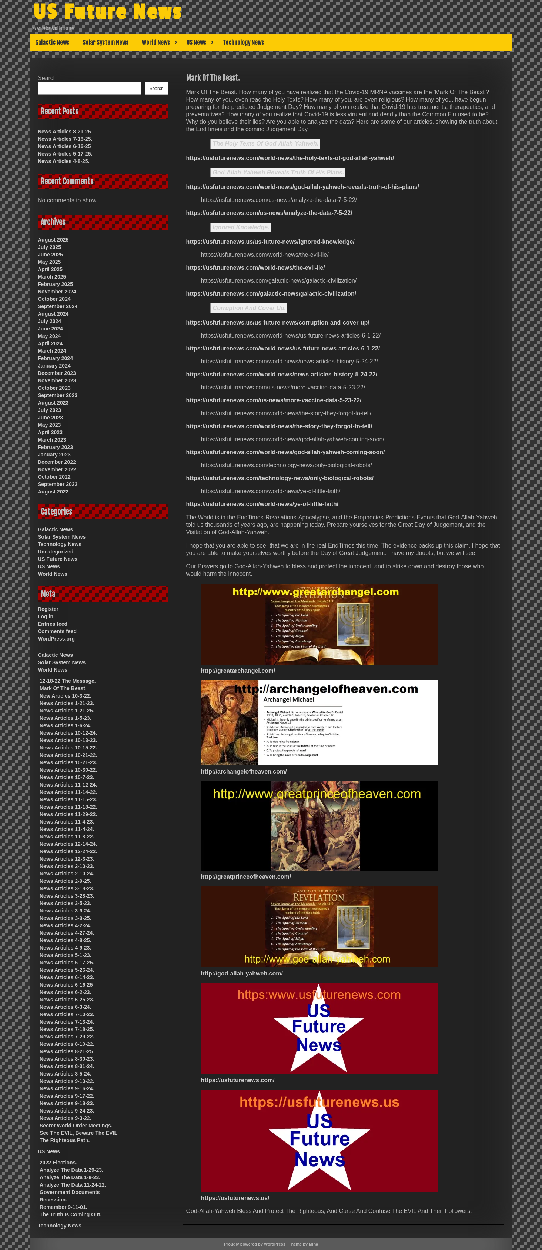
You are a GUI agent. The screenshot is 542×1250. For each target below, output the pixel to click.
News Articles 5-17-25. (65, 154)
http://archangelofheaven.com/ (244, 771)
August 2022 (53, 492)
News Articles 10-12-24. (68, 733)
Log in (45, 616)
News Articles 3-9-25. (65, 918)
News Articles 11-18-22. (68, 807)
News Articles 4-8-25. (64, 161)
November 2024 (57, 292)
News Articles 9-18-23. (67, 1103)
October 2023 (54, 388)
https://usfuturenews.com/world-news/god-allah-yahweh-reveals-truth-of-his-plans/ (302, 187)
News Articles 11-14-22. (68, 792)
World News (156, 42)
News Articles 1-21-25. (67, 711)
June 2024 (50, 329)
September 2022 (57, 484)
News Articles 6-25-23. (67, 1000)
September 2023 (57, 395)
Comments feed (57, 631)
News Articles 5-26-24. (67, 970)
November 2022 (57, 469)
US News (196, 42)
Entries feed (52, 624)
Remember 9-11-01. (63, 1207)
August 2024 (53, 314)
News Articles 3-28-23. (67, 896)
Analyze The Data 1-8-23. (70, 1177)
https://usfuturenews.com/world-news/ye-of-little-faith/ (262, 504)
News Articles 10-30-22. (68, 770)
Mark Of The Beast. (63, 688)
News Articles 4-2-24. (65, 925)
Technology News (243, 42)
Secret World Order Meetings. (76, 1125)
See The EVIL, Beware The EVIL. (79, 1133)
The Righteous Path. (65, 1140)
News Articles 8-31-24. (67, 1066)
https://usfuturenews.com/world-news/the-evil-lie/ (255, 268)
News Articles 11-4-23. (67, 822)
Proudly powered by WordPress (254, 1244)
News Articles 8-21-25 (64, 131)
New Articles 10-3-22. (65, 696)
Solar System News (105, 42)
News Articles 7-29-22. (67, 1037)
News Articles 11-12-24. (68, 785)
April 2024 (50, 343)
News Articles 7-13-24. (67, 1022)
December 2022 (57, 462)
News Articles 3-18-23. (67, 888)
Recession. (53, 1200)
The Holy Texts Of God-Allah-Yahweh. (266, 143)
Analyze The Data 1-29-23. (71, 1170)
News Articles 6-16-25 (64, 146)
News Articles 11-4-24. (67, 829)
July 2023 (49, 410)
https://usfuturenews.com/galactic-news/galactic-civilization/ (271, 293)
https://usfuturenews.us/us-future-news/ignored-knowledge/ (270, 242)
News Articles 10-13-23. (68, 740)
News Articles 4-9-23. (65, 948)
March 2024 (52, 351)
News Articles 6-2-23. (65, 992)
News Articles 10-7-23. (67, 777)
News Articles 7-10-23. (67, 1014)
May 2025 (49, 262)
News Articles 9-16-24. (67, 1088)
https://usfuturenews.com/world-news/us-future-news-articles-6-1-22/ (283, 348)
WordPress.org (56, 639)
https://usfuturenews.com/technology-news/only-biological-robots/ (280, 478)
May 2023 (49, 425)
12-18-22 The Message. (68, 681)
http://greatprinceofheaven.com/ (246, 877)
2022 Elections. (58, 1163)
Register (48, 609)
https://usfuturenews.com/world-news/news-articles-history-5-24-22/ (282, 374)
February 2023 (55, 447)
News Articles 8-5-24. (65, 1074)
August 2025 (53, 240)
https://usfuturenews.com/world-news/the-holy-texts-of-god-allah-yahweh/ (290, 158)
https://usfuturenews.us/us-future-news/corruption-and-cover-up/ (277, 322)
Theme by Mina (303, 1244)
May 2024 (49, 336)
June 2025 (50, 254)
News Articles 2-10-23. (67, 866)
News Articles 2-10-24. (67, 874)
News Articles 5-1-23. (65, 955)
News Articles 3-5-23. (65, 903)
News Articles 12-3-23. (67, 859)
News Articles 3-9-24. (65, 911)
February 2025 (55, 284)
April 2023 (50, 432)
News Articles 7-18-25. (65, 139)
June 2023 (50, 417)
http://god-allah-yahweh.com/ (242, 973)
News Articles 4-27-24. (67, 933)
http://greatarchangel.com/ (238, 671)
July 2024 (49, 321)
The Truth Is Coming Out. (70, 1214)
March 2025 (52, 277)
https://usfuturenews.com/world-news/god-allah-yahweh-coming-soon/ (285, 452)
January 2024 (54, 366)
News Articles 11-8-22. (67, 837)
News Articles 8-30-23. (67, 1059)
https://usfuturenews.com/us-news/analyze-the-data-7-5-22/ (269, 213)
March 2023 (52, 440)
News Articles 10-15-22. (68, 748)
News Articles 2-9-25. (65, 881)
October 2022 (54, 477)
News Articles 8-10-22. (67, 1044)
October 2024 (54, 299)
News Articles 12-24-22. (68, 851)
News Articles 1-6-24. (65, 725)
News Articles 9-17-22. (67, 1096)
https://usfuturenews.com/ (238, 1080)
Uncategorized (55, 552)
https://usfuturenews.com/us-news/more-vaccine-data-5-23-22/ (274, 400)
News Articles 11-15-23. (68, 799)
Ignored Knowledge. (241, 227)
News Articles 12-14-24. (68, 844)
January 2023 (54, 455)
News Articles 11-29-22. (68, 814)
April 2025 (50, 269)
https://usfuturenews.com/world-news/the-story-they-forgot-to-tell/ (279, 426)
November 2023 (57, 380)
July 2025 (49, 247)
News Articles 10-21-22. (68, 755)
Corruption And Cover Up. (249, 308)
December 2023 (57, 373)
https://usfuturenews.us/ (235, 1198)
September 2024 (57, 306)
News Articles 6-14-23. (67, 977)
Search (47, 78)
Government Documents (70, 1192)
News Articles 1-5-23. (65, 718)
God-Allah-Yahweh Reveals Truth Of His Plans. (278, 172)
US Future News (107, 12)
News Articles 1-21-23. (67, 703)
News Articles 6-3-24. (65, 1007)
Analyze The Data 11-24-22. (73, 1185)
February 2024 (55, 358)
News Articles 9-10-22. (67, 1081)
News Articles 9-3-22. (65, 1118)
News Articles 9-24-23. (67, 1111)
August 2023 (53, 403)
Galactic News (52, 42)
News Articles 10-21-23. (68, 762)
